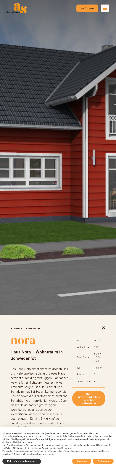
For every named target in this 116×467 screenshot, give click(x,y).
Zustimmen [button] (103, 461)
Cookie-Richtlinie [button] (14, 442)
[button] (105, 8)
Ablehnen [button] (82, 461)
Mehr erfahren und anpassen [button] (21, 461)
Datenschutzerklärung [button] (12, 436)
